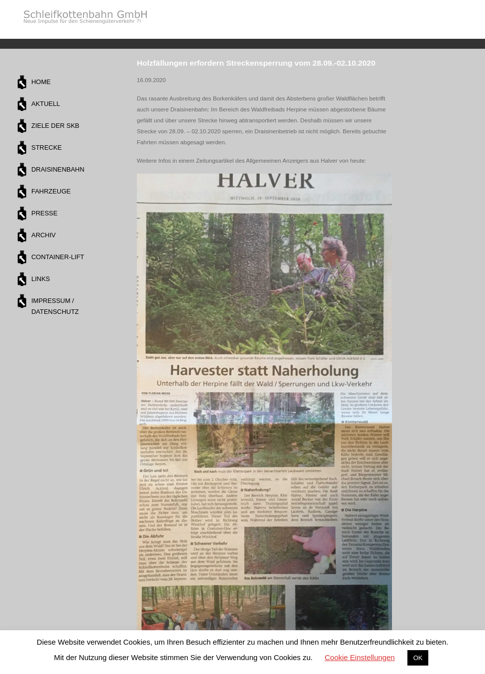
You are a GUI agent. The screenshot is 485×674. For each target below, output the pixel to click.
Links (40, 279)
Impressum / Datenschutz (55, 306)
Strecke (46, 147)
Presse (44, 213)
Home (41, 82)
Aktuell (45, 103)
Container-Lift (57, 257)
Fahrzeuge (51, 191)
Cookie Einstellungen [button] (360, 657)
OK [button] (418, 658)
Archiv (43, 235)
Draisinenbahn (58, 169)
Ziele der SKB (55, 125)
